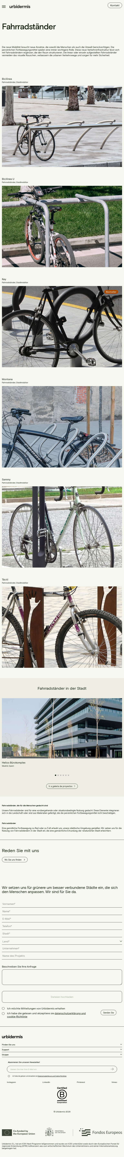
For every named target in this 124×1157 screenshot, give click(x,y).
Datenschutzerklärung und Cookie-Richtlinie (52, 1076)
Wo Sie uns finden (15, 859)
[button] (55, 775)
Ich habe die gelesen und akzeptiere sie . (39, 1076)
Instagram (11, 1082)
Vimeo (114, 1082)
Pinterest (81, 1082)
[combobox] (62, 941)
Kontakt (114, 5)
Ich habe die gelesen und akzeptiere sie (46, 1015)
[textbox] (7, 941)
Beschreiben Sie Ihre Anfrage (19, 966)
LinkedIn (46, 1082)
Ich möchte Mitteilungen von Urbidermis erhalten (36, 1008)
